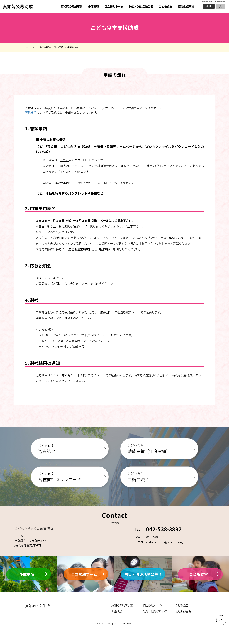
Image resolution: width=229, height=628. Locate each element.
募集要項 (30, 112)
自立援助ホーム (84, 574)
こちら (64, 160)
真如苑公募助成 (18, 6)
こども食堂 (198, 574)
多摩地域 (26, 574)
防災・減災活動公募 (141, 574)
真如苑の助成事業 (122, 605)
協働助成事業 (183, 611)
